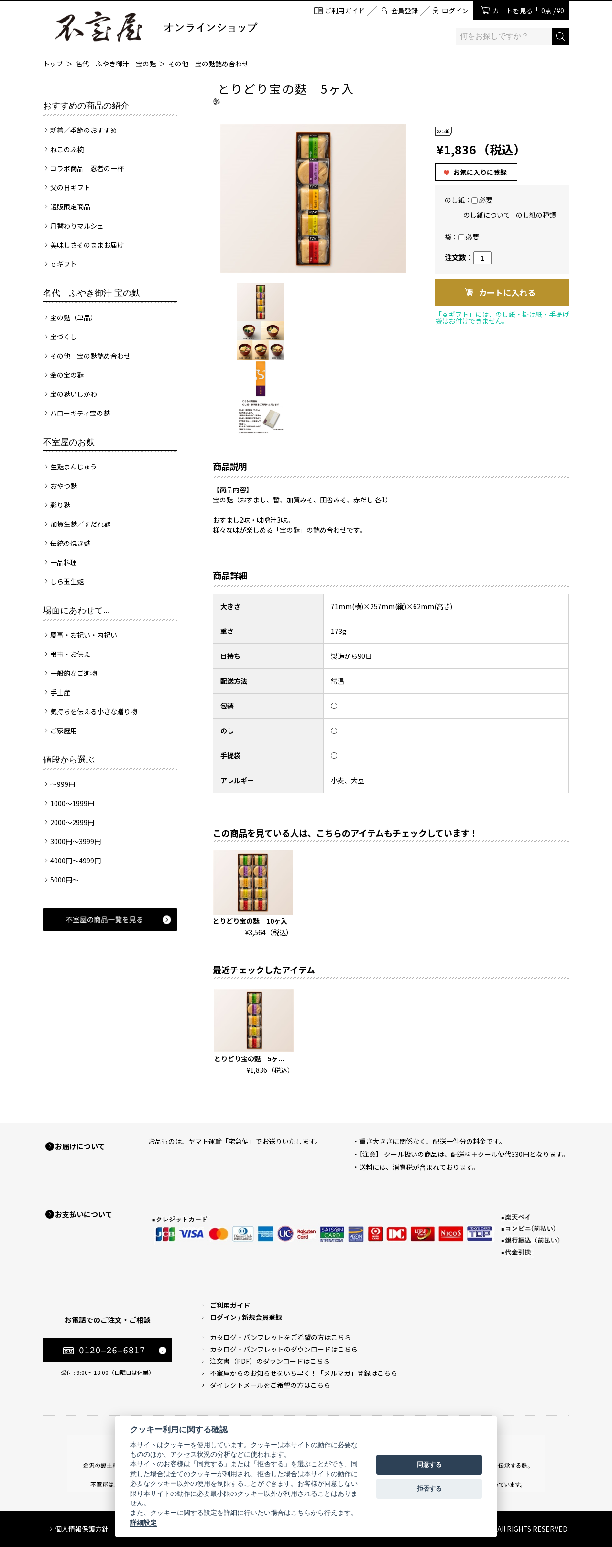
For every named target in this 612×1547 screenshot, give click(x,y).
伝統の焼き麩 (70, 543)
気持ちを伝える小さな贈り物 (93, 711)
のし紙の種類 (536, 214)
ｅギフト (63, 264)
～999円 (62, 784)
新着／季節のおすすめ (83, 130)
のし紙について (486, 214)
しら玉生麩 (67, 581)
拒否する (429, 1488)
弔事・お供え (70, 654)
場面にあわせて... (76, 610)
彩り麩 (60, 505)
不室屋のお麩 (69, 442)
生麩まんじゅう (73, 466)
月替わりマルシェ (77, 225)
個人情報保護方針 (82, 1528)
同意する (429, 1464)
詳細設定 (143, 1522)
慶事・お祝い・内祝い (83, 635)
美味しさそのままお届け (87, 245)
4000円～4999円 (75, 860)
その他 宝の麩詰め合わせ (208, 63)
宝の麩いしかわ (73, 394)
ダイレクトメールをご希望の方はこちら (270, 1385)
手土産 (60, 692)
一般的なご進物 (73, 673)
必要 (485, 200)
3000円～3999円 (75, 841)
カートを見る (528, 10)
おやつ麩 (63, 485)
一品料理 (63, 562)
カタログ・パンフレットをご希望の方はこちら (280, 1337)
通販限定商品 (70, 206)
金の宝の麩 (67, 375)
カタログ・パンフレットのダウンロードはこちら (284, 1349)
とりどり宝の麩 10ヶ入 (250, 921)
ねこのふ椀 (67, 149)
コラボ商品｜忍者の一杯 (87, 168)
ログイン (455, 10)
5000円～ (64, 879)
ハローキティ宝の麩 (80, 413)
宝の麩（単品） (73, 317)
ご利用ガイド (345, 10)
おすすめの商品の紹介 (86, 105)
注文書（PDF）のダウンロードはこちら (270, 1361)
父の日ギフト (70, 187)
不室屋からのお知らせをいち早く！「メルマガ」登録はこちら (303, 1373)
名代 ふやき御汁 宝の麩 (116, 63)
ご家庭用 (63, 730)
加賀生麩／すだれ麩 (80, 524)
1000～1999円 (72, 803)
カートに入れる (507, 292)
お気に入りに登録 (480, 172)
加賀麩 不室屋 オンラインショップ (160, 26)
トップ (53, 63)
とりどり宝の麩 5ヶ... (249, 1058)
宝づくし (63, 336)
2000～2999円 (72, 822)
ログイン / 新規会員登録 (246, 1317)
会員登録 (404, 10)
